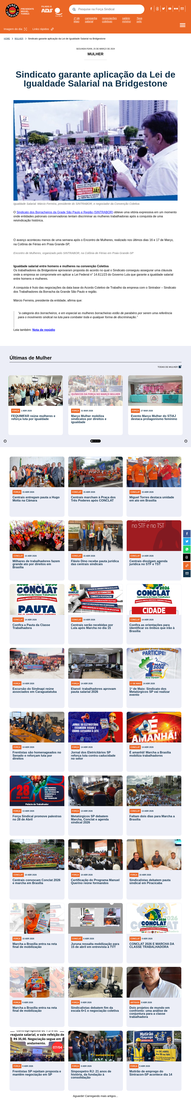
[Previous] (5, 441)
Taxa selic (139, 20)
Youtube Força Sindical (169, 8)
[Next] (185, 441)
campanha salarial (91, 20)
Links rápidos (43, 29)
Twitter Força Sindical (163, 8)
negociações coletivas (109, 20)
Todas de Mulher (168, 367)
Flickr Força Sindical (176, 8)
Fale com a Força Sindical (182, 8)
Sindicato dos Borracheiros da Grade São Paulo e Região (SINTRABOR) (65, 212)
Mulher (16, 38)
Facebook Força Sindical (151, 8)
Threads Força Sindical (157, 8)
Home (7, 38)
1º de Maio (77, 20)
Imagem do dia (16, 29)
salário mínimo (126, 20)
